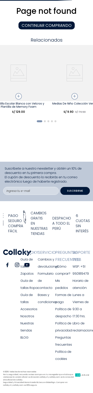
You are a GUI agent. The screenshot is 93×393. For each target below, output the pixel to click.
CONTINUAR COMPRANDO (47, 25)
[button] (39, 121)
